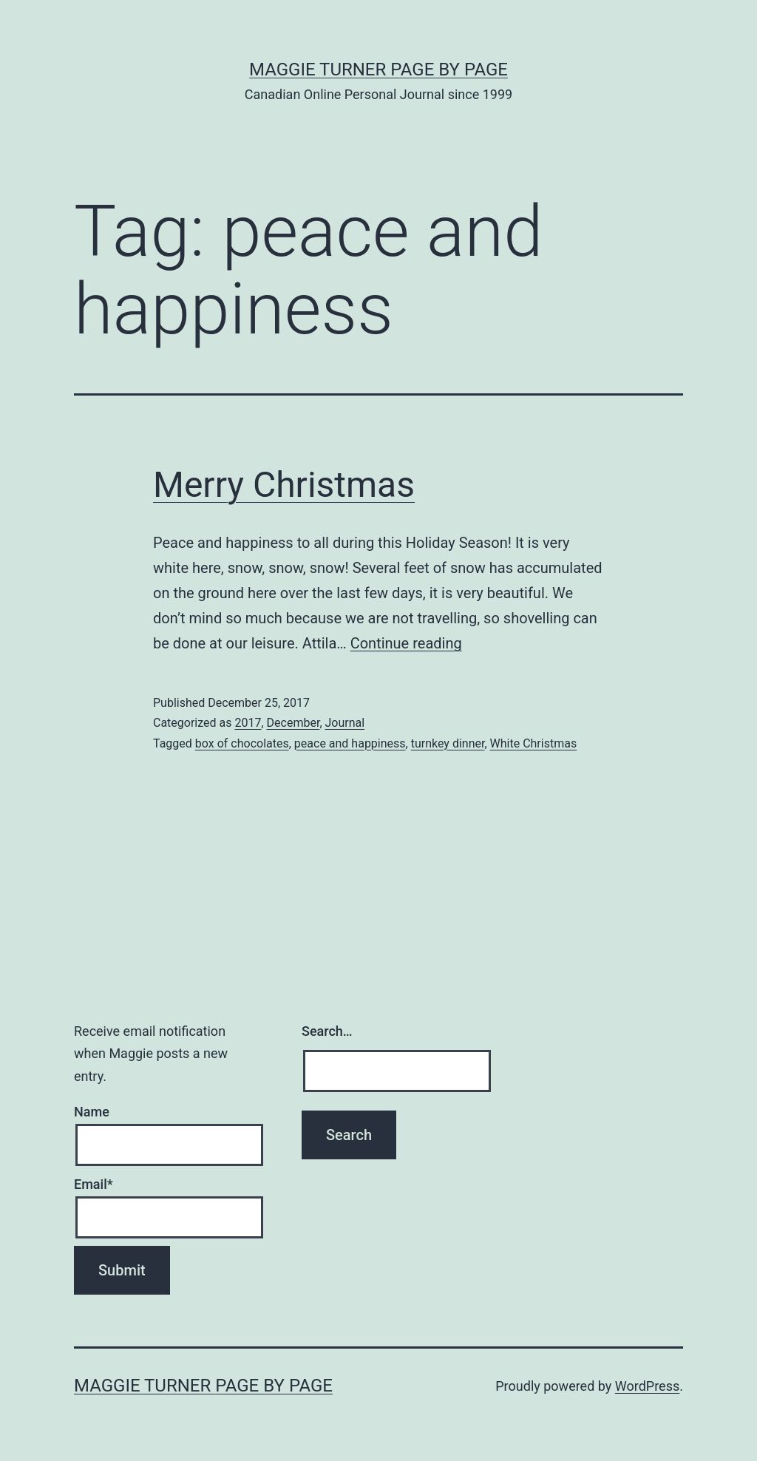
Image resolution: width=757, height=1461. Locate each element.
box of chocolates (242, 743)
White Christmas (533, 743)
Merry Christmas (284, 485)
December (293, 723)
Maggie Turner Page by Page (378, 69)
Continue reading (406, 643)
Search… (327, 1031)
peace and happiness (350, 743)
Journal (345, 723)
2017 (247, 723)
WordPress (647, 1386)
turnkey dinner (448, 743)
